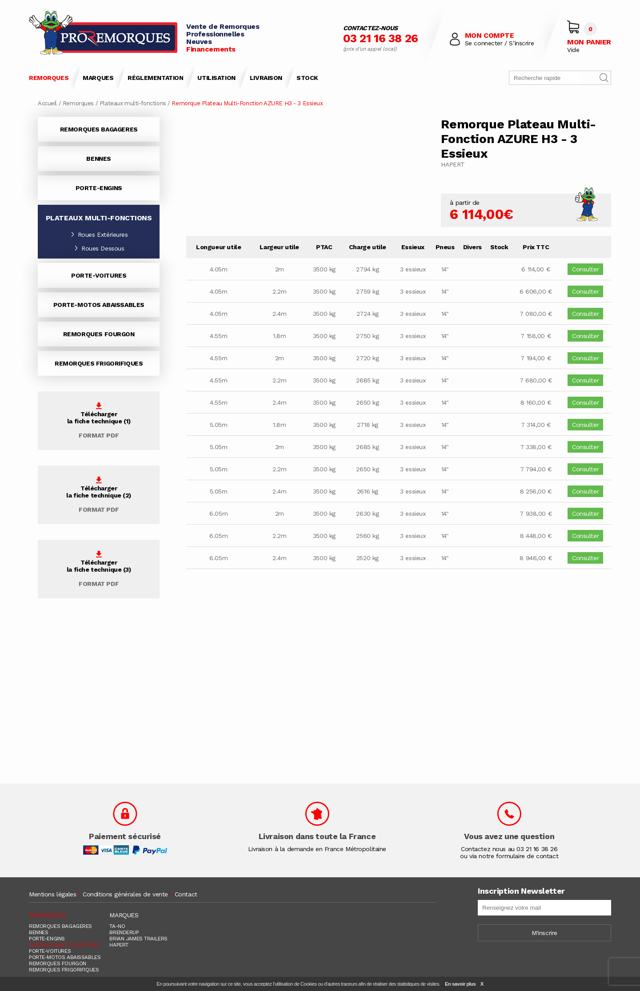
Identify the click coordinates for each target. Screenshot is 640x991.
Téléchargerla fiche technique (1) (99, 420)
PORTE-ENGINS (99, 187)
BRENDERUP (124, 932)
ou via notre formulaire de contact (509, 856)
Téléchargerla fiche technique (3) (99, 569)
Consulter (585, 269)
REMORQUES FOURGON (99, 334)
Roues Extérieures (99, 234)
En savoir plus (460, 984)
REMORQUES (48, 77)
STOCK (307, 77)
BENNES (98, 158)
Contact (186, 894)
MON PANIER (589, 42)
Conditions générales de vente (125, 894)
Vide (573, 49)
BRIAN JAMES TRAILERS (138, 938)
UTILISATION (216, 77)
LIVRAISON (266, 77)
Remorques (78, 103)
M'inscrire (544, 932)
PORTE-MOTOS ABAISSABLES (98, 304)
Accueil (47, 103)
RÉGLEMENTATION (155, 77)
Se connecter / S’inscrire (499, 43)
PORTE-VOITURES (98, 275)
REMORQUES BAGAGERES (99, 129)
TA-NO (117, 926)
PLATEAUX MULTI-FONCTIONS (64, 945)
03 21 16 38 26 (380, 38)
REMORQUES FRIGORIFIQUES (99, 363)
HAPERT (118, 945)
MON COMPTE (489, 35)
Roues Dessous (98, 248)
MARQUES (98, 77)
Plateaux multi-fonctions (133, 103)
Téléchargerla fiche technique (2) (98, 495)
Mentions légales (52, 894)
